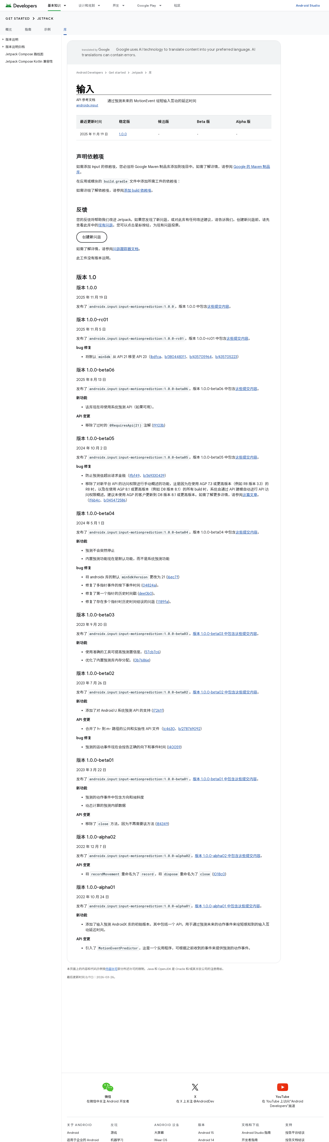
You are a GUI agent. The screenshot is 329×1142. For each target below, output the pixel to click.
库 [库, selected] (65, 29)
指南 (28, 29)
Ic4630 (169, 729)
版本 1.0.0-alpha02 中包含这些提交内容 (227, 856)
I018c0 (219, 874)
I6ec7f (172, 577)
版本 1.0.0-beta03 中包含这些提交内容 (225, 634)
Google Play (146, 5)
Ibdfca (155, 357)
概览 (8, 29)
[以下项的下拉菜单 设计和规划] (101, 5)
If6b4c (94, 500)
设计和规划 (87, 5)
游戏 (114, 1133)
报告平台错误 (295, 1133)
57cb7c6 (152, 652)
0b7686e (141, 660)
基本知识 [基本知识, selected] (54, 5)
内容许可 (111, 969)
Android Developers (89, 72)
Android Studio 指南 (256, 1133)
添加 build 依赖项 (137, 190)
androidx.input (87, 105)
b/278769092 (189, 729)
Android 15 (206, 1133)
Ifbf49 (134, 475)
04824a (149, 585)
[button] (30, 39)
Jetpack (45, 18)
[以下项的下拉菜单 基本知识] (67, 5)
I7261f (158, 710)
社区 (177, 5)
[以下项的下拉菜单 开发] (125, 5)
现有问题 (105, 225)
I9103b (158, 425)
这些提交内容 (218, 306)
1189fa (162, 602)
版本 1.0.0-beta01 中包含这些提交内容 (225, 779)
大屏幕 (159, 1133)
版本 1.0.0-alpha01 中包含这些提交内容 (227, 906)
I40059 (174, 747)
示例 (47, 29)
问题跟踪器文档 (125, 249)
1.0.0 (123, 134)
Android (73, 1133)
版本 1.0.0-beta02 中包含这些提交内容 (225, 692)
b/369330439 (153, 475)
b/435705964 (201, 357)
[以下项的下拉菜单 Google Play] (162, 5)
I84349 (162, 824)
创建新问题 (91, 237)
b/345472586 (115, 500)
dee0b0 (145, 593)
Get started (17, 18)
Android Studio (308, 5)
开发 (116, 5)
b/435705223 (226, 357)
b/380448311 (175, 357)
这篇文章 (250, 495)
